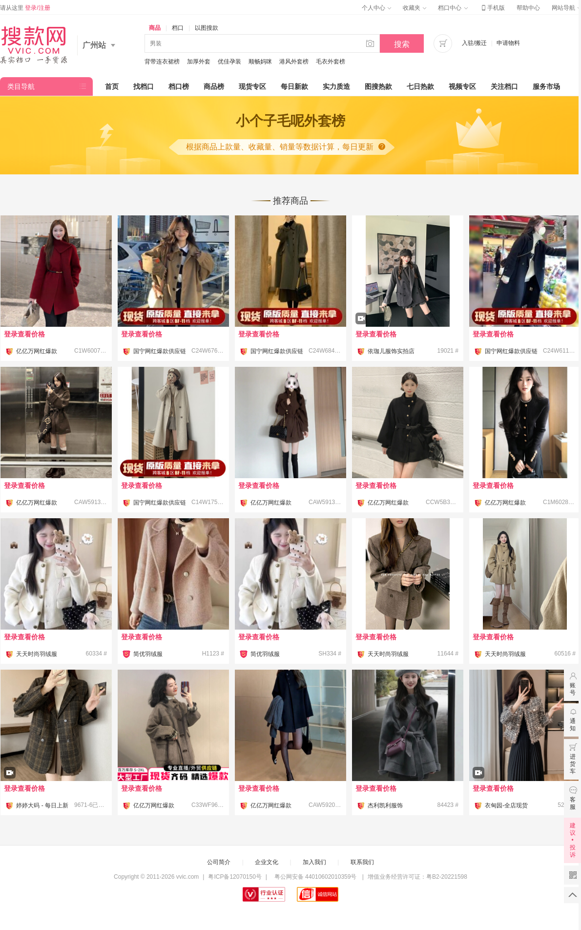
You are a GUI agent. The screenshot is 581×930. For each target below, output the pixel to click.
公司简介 (218, 862)
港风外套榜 (294, 61)
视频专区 (462, 86)
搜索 (402, 44)
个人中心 (376, 7)
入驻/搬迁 (474, 43)
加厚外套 (198, 61)
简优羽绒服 (148, 654)
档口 (178, 27)
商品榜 (214, 86)
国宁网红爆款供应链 (159, 351)
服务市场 (546, 86)
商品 (155, 27)
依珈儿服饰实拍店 (391, 351)
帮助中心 (528, 7)
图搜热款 (378, 86)
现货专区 (252, 86)
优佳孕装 (229, 61)
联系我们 (362, 862)
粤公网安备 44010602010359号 (315, 876)
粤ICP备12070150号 (234, 876)
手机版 (492, 7)
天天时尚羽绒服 (36, 654)
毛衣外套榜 (330, 61)
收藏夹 (414, 7)
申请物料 (508, 43)
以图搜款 (206, 27)
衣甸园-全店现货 (506, 805)
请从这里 (25, 7)
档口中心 (452, 7)
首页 (112, 86)
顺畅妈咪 (260, 61)
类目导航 (21, 86)
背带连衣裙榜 (162, 61)
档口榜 (178, 86)
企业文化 (266, 862)
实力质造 (336, 86)
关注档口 (504, 86)
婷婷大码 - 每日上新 (42, 805)
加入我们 (314, 862)
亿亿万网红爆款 (36, 351)
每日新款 (294, 86)
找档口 (143, 86)
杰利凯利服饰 (385, 805)
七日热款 (420, 86)
